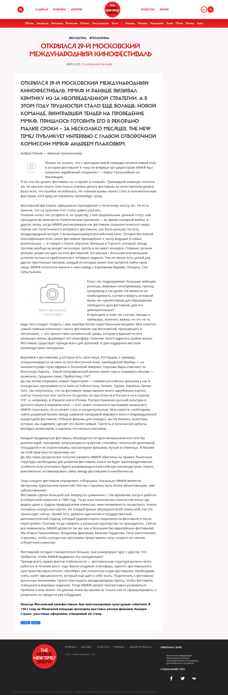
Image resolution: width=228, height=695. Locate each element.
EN (203, 10)
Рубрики (59, 9)
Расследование (100, 23)
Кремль (190, 23)
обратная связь (171, 647)
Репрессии (71, 23)
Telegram (35, 623)
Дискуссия (42, 23)
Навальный (156, 23)
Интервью (57, 23)
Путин (179, 23)
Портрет (85, 23)
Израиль (142, 23)
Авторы (76, 9)
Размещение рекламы (178, 658)
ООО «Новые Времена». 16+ (80, 654)
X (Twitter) (25, 623)
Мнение (29, 23)
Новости (148, 9)
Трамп (169, 23)
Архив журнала (141, 647)
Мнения (118, 647)
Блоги (115, 23)
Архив (164, 9)
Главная (42, 9)
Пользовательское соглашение (183, 660)
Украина (130, 23)
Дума (200, 23)
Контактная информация (179, 655)
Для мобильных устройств (180, 663)
